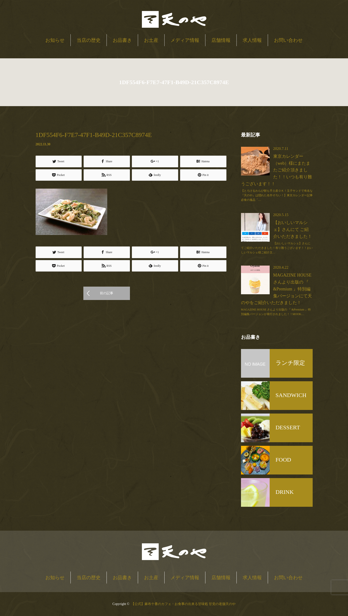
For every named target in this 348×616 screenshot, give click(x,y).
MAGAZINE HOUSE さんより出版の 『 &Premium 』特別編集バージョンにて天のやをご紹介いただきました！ (276, 289)
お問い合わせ (288, 40)
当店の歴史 (89, 40)
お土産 (151, 40)
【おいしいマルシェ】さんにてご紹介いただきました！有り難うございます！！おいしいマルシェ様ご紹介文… (277, 248)
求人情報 (252, 40)
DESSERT (288, 427)
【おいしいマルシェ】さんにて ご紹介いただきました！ (292, 229)
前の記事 (106, 293)
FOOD (283, 460)
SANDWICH (291, 395)
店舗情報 (220, 40)
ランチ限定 (290, 363)
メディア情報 (185, 40)
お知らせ (54, 40)
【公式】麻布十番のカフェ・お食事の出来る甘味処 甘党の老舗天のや (183, 604)
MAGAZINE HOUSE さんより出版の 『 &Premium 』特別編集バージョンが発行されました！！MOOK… (276, 312)
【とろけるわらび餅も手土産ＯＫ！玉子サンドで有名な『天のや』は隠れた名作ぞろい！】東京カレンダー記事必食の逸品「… (277, 195)
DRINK (285, 492)
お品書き (122, 40)
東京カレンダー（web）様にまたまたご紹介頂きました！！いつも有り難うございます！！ (276, 170)
